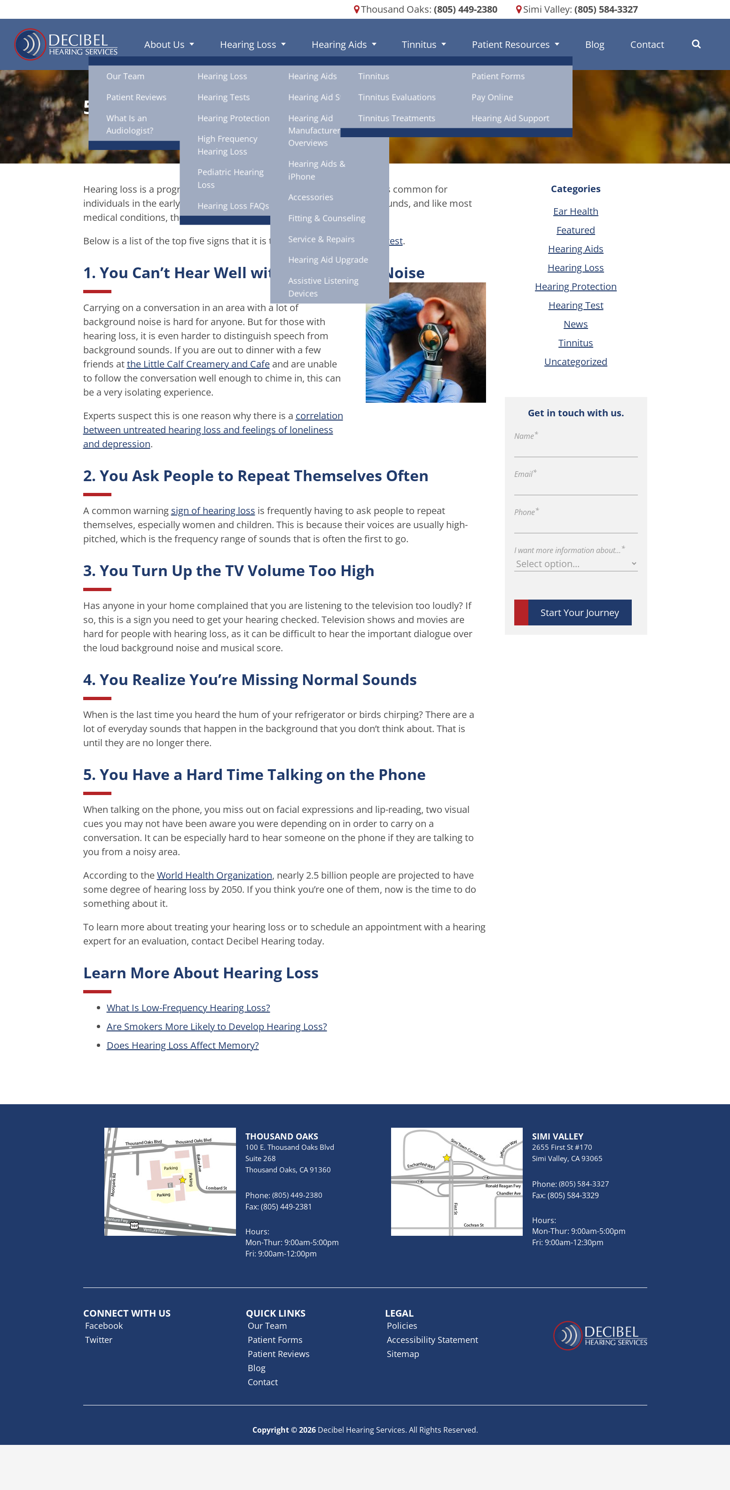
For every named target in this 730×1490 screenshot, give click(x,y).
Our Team (267, 1325)
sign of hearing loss (213, 510)
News (576, 324)
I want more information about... (569, 550)
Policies (402, 1325)
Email (525, 474)
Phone (526, 512)
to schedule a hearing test (347, 240)
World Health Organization (214, 875)
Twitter (98, 1339)
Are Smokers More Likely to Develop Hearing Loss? (217, 1026)
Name (526, 436)
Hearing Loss (290, 44)
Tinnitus (428, 44)
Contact (607, 44)
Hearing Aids (364, 44)
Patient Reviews (279, 1353)
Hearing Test (576, 305)
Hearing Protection (576, 286)
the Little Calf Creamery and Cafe (198, 364)
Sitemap (403, 1353)
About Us (223, 44)
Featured (576, 230)
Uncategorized (575, 361)
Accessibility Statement (432, 1339)
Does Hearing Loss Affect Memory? (183, 1045)
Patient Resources (504, 44)
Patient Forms (275, 1339)
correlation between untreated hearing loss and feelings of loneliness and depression (213, 429)
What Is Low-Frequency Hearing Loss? (188, 1007)
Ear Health (575, 211)
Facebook (104, 1325)
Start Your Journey (580, 612)
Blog (571, 44)
